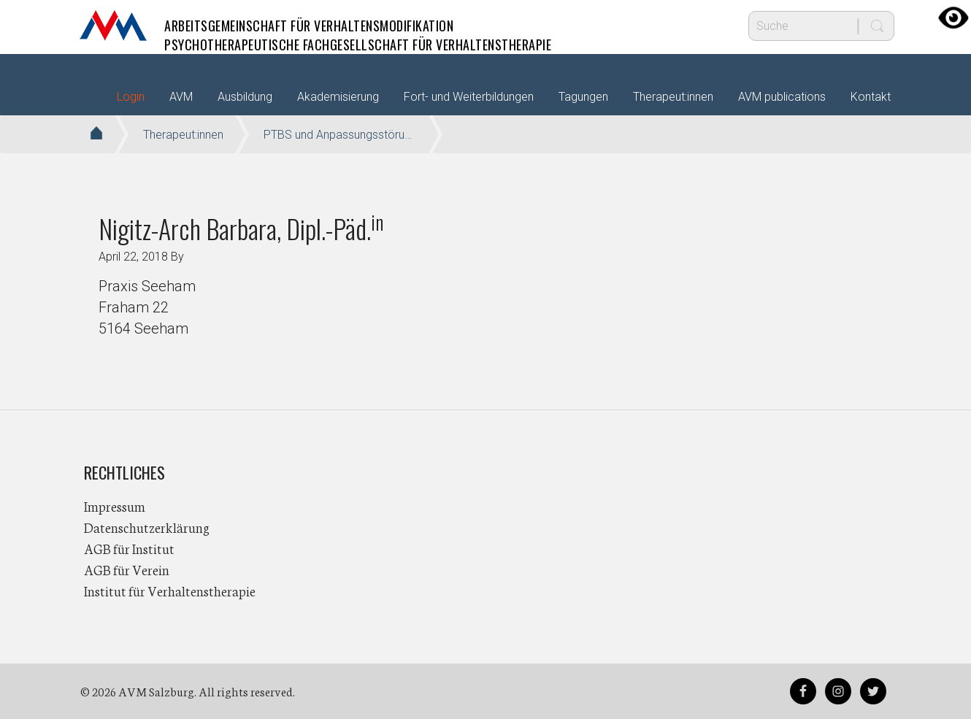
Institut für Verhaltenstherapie (170, 590)
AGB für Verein (126, 569)
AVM (113, 25)
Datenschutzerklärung (147, 527)
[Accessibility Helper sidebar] (953, 17)
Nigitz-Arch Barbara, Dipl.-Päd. (241, 228)
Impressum (114, 505)
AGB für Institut (129, 548)
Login (131, 97)
